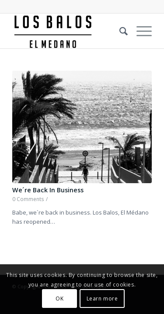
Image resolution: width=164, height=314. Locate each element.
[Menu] (140, 31)
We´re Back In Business (48, 190)
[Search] (119, 31)
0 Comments (28, 198)
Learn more (102, 298)
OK (59, 298)
